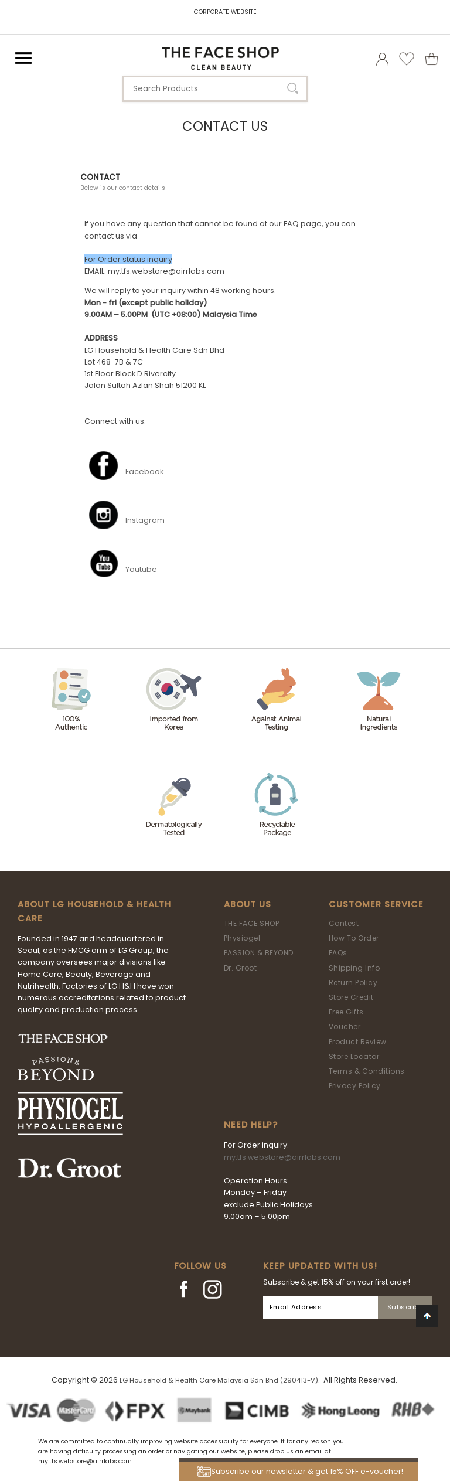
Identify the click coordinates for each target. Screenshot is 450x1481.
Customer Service (376, 904)
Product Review (358, 1042)
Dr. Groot (240, 968)
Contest (344, 923)
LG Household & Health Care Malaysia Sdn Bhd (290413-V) (219, 1380)
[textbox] (215, 89)
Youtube (141, 569)
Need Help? (251, 1125)
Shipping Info (354, 968)
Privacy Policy (355, 1086)
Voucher (345, 1026)
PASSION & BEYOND (259, 953)
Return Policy (353, 983)
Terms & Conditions (367, 1071)
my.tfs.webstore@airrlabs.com (282, 1157)
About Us (247, 904)
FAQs (338, 953)
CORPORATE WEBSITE (225, 12)
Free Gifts (346, 1012)
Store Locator (354, 1056)
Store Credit (351, 997)
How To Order (354, 938)
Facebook (144, 471)
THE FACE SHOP (251, 923)
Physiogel (242, 938)
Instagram (145, 520)
